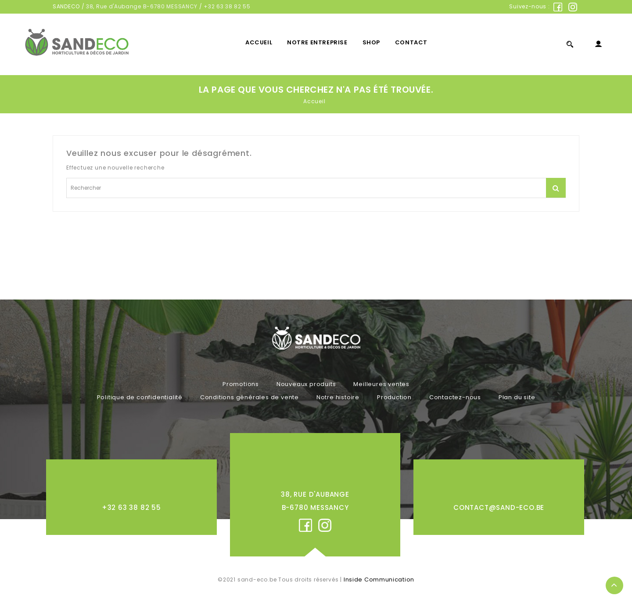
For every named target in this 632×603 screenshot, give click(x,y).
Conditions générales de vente (249, 397)
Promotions (241, 384)
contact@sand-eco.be (498, 507)
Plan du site (517, 397)
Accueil (258, 42)
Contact (411, 42)
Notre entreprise (317, 42)
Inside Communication (379, 579)
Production (394, 397)
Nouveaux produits (306, 384)
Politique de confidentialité (140, 397)
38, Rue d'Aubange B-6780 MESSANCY (142, 6)
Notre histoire (337, 397)
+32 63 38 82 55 (227, 6)
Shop (371, 42)
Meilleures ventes (381, 384)
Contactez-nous (455, 397)
